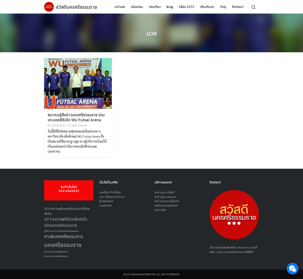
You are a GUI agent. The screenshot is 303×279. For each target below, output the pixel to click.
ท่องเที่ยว (155, 6)
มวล (151, 32)
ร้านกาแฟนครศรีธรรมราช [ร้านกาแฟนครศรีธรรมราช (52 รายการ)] (56, 251)
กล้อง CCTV (186, 6)
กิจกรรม (82, 125)
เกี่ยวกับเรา (207, 6)
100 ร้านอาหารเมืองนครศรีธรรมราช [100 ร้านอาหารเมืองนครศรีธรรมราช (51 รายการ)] (61, 230)
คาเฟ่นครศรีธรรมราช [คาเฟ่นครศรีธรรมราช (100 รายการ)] (63, 236)
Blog (169, 6)
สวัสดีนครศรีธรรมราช (76, 6)
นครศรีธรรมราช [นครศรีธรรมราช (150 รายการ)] (62, 244)
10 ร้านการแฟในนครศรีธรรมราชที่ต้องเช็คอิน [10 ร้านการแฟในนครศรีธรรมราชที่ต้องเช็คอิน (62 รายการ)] (67, 210)
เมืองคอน (137, 6)
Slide (74, 125)
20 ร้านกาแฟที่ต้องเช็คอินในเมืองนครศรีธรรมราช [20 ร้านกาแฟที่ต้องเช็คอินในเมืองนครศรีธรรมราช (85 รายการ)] (65, 222)
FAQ (223, 6)
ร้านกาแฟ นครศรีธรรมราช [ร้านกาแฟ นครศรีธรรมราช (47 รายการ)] (56, 256)
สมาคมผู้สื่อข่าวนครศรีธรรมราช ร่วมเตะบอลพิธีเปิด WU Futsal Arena (76, 117)
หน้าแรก (120, 6)
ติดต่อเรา (238, 6)
